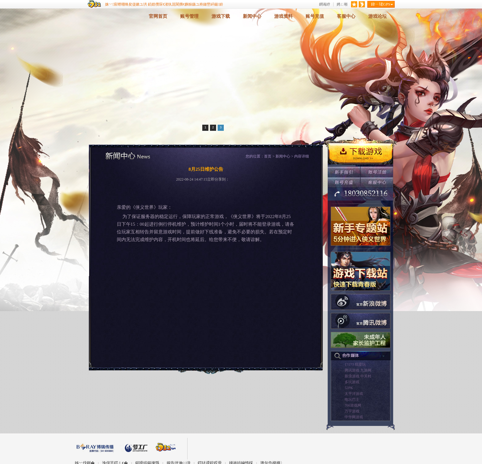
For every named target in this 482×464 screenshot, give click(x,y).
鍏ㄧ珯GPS (380, 4)
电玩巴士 (352, 399)
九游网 (365, 370)
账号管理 (189, 16)
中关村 (365, 376)
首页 (267, 156)
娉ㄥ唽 (342, 4)
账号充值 (315, 16)
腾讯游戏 (352, 370)
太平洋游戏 (354, 394)
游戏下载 (220, 16)
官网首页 (158, 16)
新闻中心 (252, 16)
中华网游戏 (354, 417)
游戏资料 (283, 16)
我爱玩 (360, 364)
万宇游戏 (352, 411)
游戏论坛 (377, 16)
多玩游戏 (352, 382)
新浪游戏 (352, 376)
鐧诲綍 (324, 4)
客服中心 (346, 16)
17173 (349, 364)
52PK (349, 388)
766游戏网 (353, 405)
